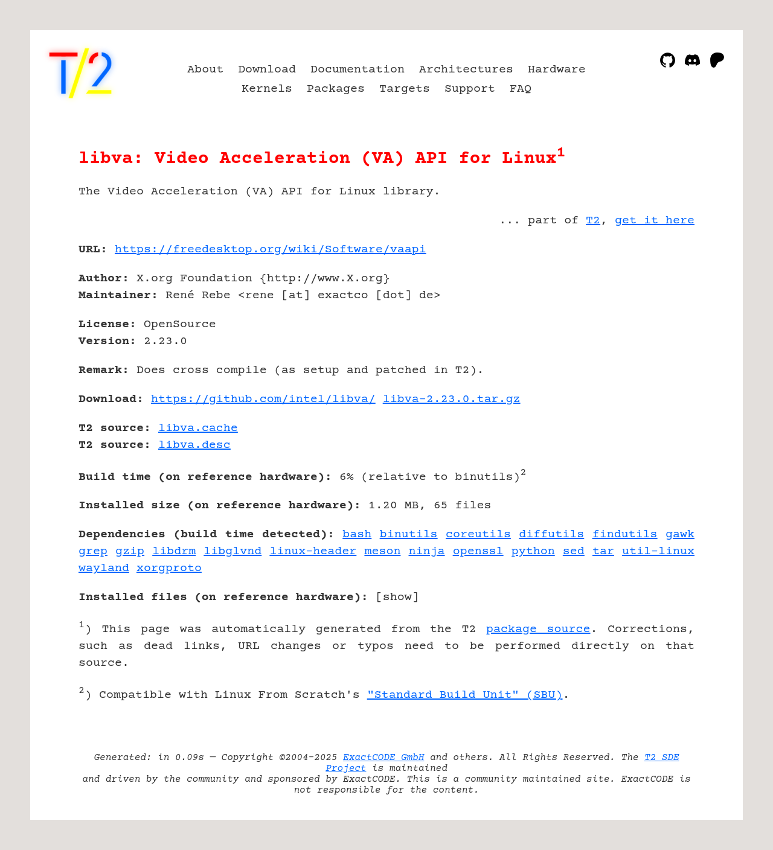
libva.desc (194, 445)
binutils (409, 535)
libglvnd (232, 551)
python (533, 551)
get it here (654, 221)
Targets (404, 89)
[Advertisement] (658, 320)
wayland (104, 568)
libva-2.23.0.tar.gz (452, 399)
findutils (625, 535)
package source (538, 629)
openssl (478, 551)
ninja (427, 551)
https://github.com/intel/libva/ (263, 399)
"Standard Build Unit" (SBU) (465, 695)
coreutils (478, 535)
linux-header (312, 551)
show (397, 597)
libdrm (174, 551)
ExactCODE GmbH (383, 757)
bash (356, 535)
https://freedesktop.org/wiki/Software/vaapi (270, 250)
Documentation (357, 70)
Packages (336, 89)
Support (469, 89)
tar (603, 551)
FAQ (520, 89)
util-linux (658, 551)
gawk (680, 535)
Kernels (267, 89)
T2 (593, 221)
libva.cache (198, 428)
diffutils (551, 535)
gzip (129, 551)
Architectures (466, 70)
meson (382, 551)
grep (93, 551)
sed (574, 551)
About (205, 70)
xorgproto (169, 568)
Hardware (557, 70)
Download (267, 70)
